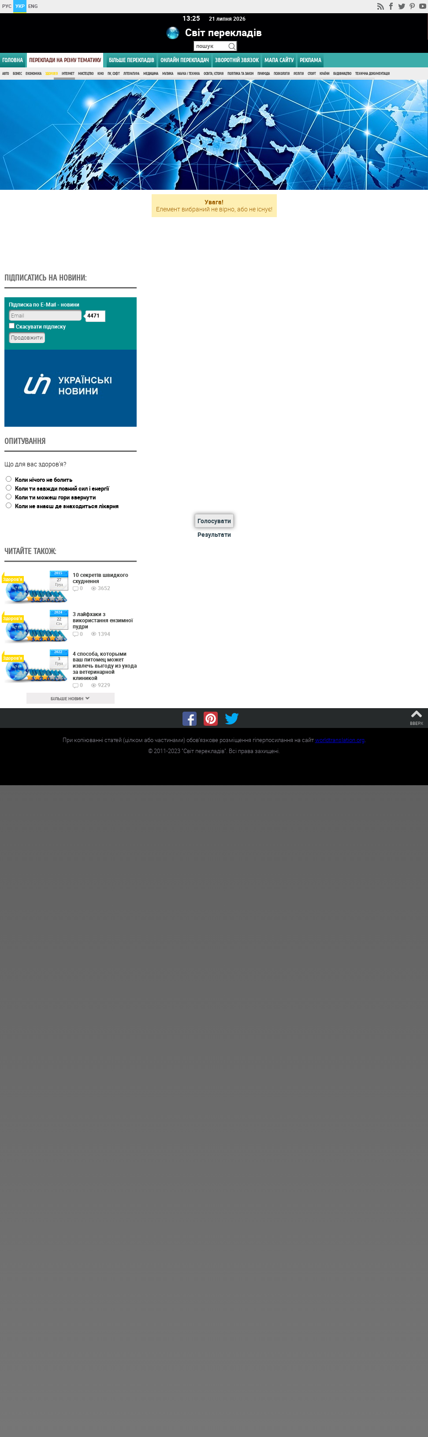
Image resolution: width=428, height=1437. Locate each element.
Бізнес (17, 74)
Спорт (312, 74)
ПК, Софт (113, 74)
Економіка (33, 74)
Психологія (282, 74)
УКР (20, 6)
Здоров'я (51, 74)
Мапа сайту (279, 60)
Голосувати (214, 521)
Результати (214, 534)
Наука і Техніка (188, 74)
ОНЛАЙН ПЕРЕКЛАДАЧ (184, 60)
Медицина (150, 74)
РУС (6, 6)
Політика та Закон (240, 74)
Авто (5, 74)
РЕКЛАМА (310, 60)
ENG (33, 6)
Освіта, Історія (213, 74)
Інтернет (68, 74)
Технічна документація (372, 74)
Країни (324, 74)
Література (131, 74)
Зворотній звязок (236, 60)
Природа (263, 74)
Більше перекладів (131, 60)
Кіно (100, 74)
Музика (167, 74)
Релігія (299, 74)
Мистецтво (85, 74)
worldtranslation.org (340, 740)
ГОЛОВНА (12, 60)
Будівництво (342, 74)
